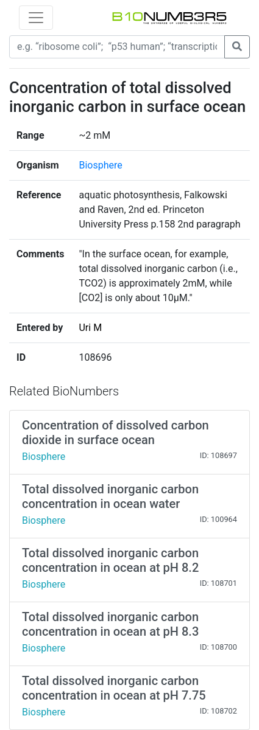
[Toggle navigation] (36, 17)
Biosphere (100, 165)
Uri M (90, 327)
